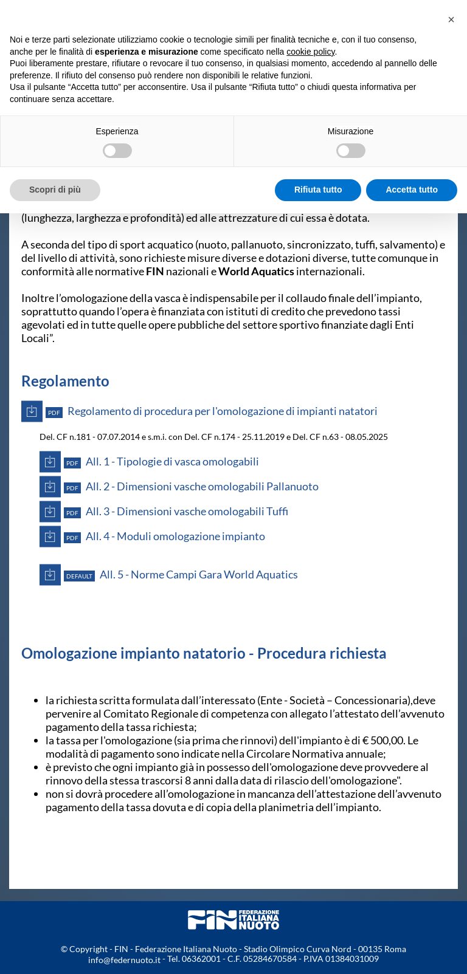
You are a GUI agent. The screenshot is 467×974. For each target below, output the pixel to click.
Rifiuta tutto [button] (318, 189)
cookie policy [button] (310, 52)
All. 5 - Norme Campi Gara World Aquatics (181, 574)
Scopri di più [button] (55, 189)
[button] (451, 19)
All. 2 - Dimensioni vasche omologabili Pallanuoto (191, 486)
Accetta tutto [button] (412, 189)
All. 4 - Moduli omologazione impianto (164, 536)
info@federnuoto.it (124, 960)
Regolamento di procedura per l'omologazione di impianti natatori (212, 411)
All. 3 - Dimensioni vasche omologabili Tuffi (176, 511)
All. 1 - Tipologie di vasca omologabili (161, 461)
